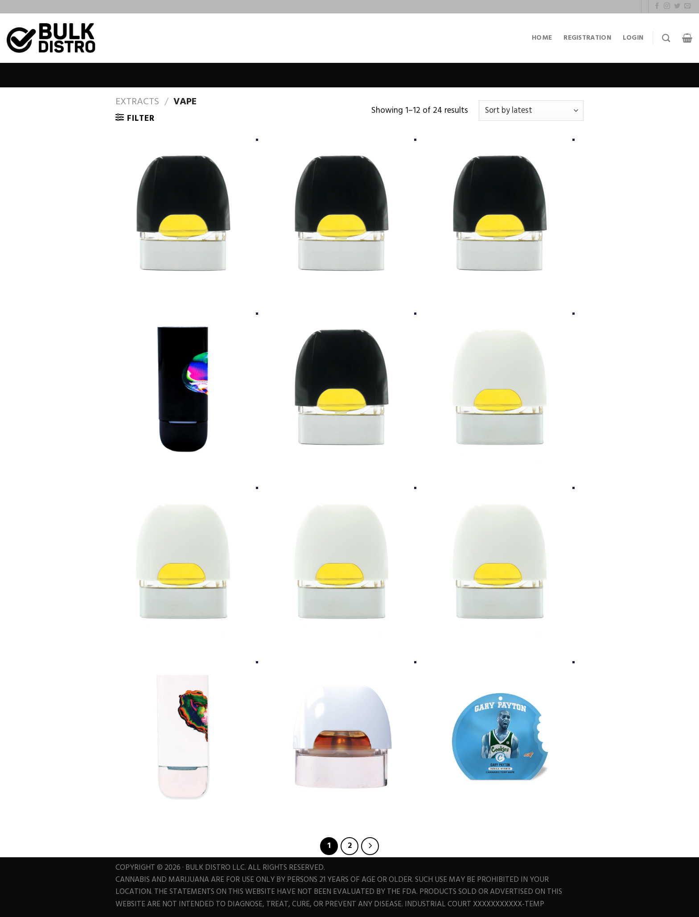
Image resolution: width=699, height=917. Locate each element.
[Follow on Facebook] (657, 6)
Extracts (137, 102)
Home (542, 38)
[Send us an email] (687, 6)
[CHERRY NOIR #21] (500, 213)
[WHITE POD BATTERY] (183, 735)
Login (633, 38)
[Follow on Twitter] (677, 6)
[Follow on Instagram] (667, 6)
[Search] (666, 38)
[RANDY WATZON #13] (183, 561)
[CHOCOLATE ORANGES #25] (500, 387)
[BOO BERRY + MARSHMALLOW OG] (341, 735)
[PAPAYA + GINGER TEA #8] (341, 387)
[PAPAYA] (341, 561)
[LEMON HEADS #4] (500, 561)
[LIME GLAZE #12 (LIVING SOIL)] (183, 213)
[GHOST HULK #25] (341, 213)
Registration (587, 38)
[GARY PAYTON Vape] (500, 735)
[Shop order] (531, 110)
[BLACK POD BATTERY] (183, 387)
